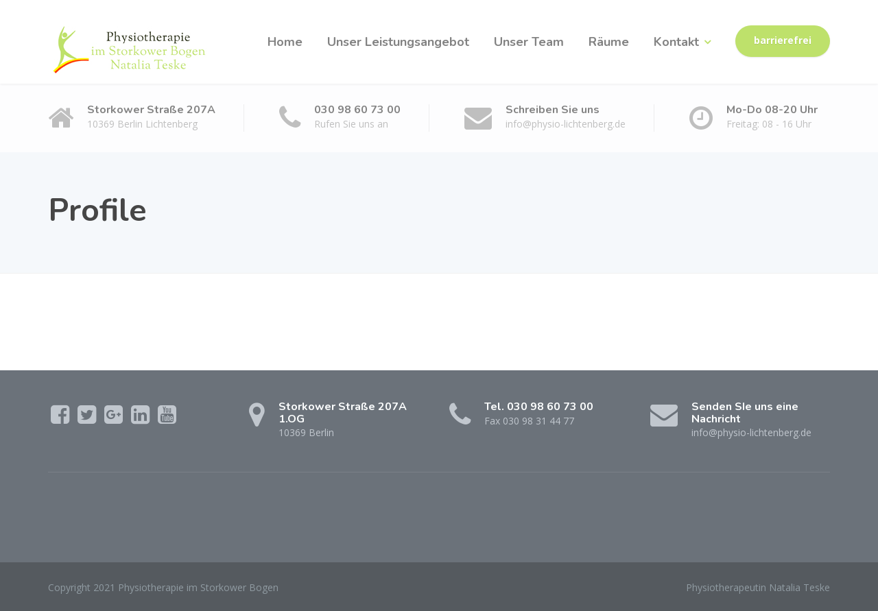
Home (285, 42)
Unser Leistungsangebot (398, 42)
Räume (609, 42)
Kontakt (676, 42)
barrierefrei (782, 40)
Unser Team (529, 42)
